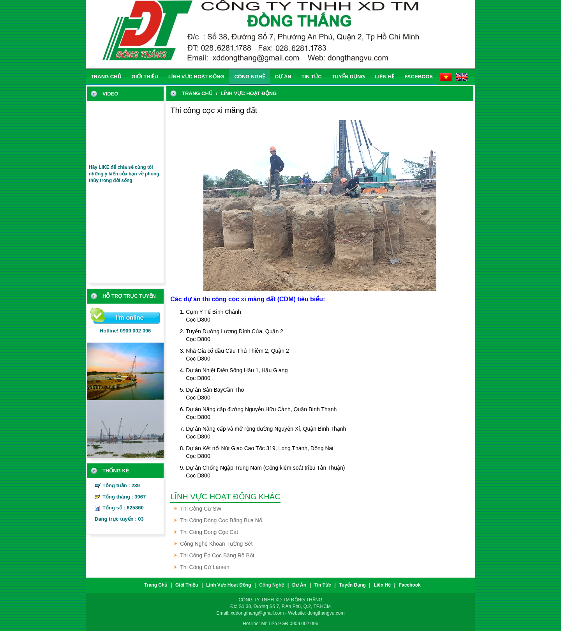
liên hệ (385, 77)
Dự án (283, 77)
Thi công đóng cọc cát (209, 532)
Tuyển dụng (348, 77)
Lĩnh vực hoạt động (196, 77)
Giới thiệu (145, 77)
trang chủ (106, 77)
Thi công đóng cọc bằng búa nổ (221, 520)
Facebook (418, 77)
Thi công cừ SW (200, 509)
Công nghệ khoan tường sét (216, 544)
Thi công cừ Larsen (204, 567)
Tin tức (312, 77)
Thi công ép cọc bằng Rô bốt (217, 555)
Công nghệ (249, 77)
